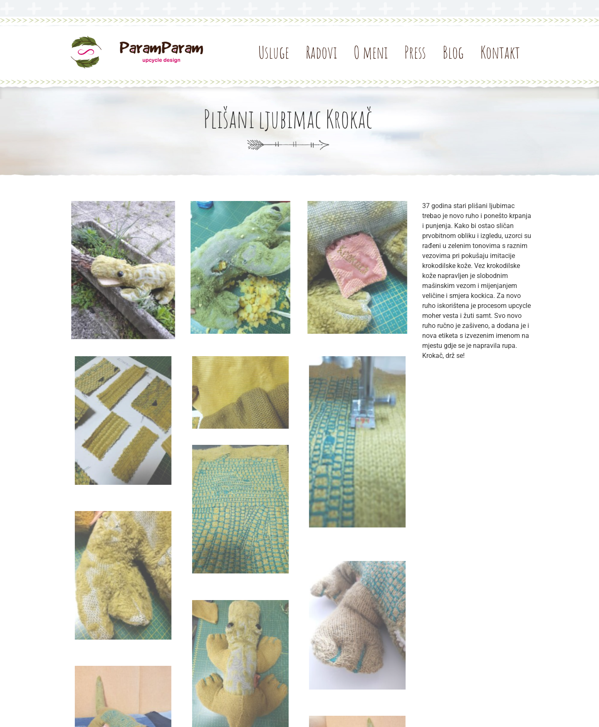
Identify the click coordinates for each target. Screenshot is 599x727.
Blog (453, 52)
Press (415, 52)
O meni (371, 52)
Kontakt (500, 52)
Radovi (321, 52)
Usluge (273, 52)
